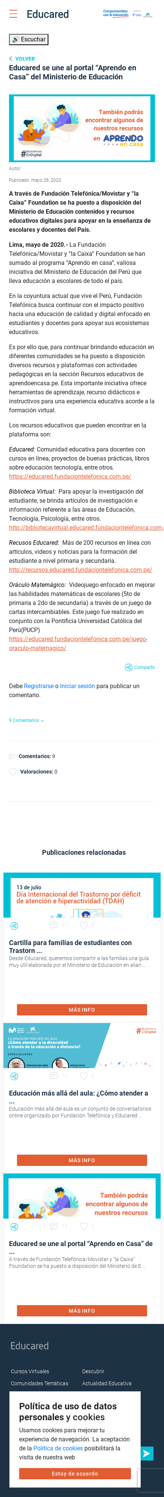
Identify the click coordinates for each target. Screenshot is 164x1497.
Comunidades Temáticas (39, 1383)
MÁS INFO (82, 1010)
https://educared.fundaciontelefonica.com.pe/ (70, 476)
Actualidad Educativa (107, 1383)
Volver (24, 59)
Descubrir (93, 1371)
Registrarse (39, 686)
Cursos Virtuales (30, 1371)
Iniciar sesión (77, 686)
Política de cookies (58, 1448)
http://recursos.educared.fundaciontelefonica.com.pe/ (80, 569)
